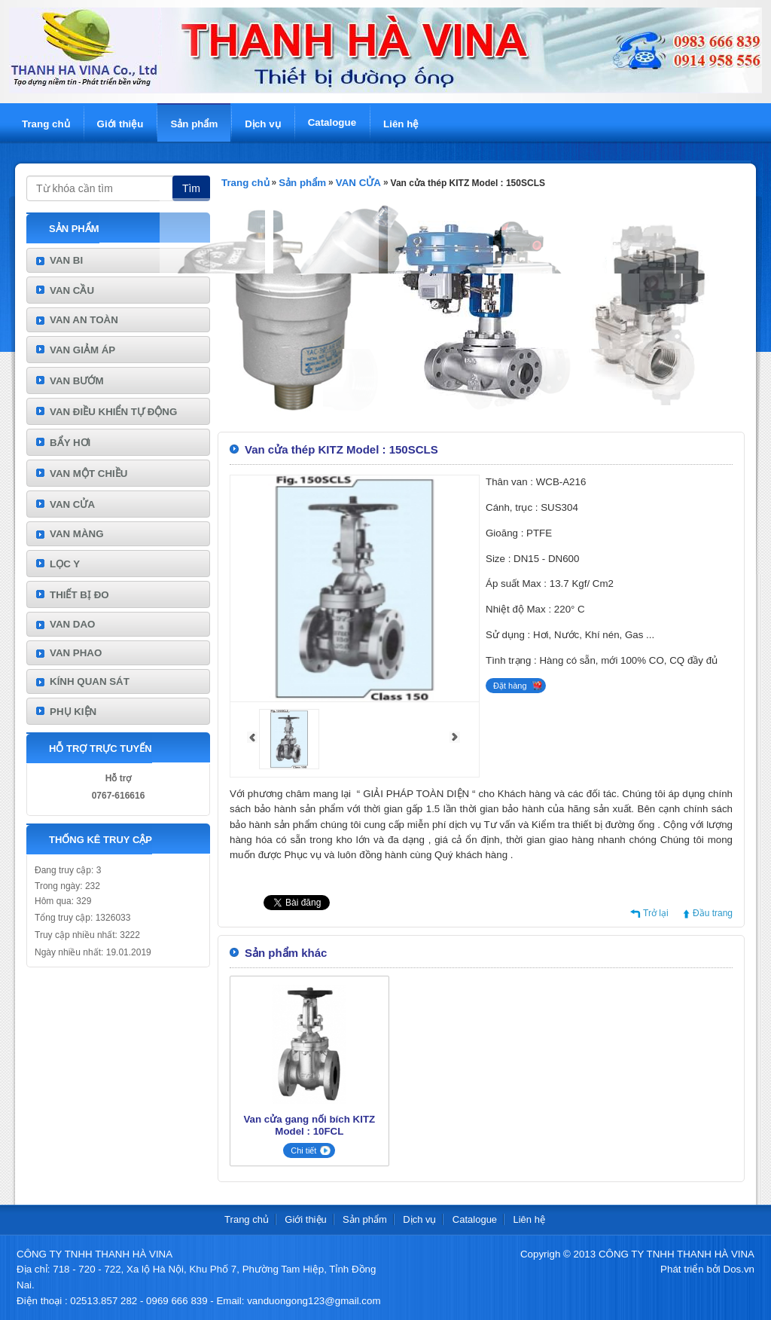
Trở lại (656, 913)
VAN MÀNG (77, 533)
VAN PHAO (76, 652)
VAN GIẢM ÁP (82, 350)
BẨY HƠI (70, 442)
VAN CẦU (72, 290)
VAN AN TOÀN (84, 319)
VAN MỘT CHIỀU (88, 473)
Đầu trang (713, 913)
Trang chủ (46, 124)
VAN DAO (72, 624)
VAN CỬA (72, 504)
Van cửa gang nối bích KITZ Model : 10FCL (309, 1125)
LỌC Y (65, 564)
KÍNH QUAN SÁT (90, 681)
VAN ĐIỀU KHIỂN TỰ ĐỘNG (113, 411)
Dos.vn (739, 1269)
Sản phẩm (194, 124)
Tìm (191, 188)
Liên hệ (401, 124)
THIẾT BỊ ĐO (79, 594)
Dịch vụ (262, 124)
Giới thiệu (120, 124)
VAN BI (66, 260)
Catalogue (332, 122)
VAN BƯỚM (77, 381)
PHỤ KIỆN (73, 711)
